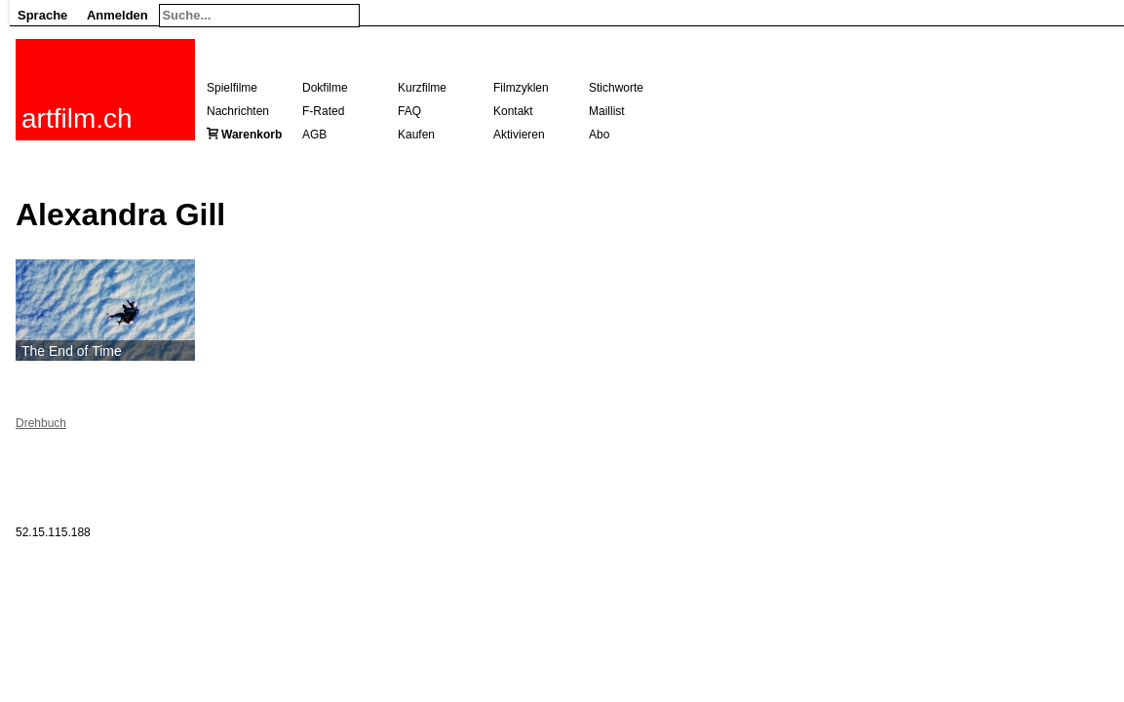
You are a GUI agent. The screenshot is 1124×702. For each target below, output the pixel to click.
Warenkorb (251, 134)
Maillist (607, 111)
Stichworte (616, 88)
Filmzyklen (521, 88)
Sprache (42, 15)
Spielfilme (232, 88)
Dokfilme (325, 88)
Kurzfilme (422, 88)
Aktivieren (519, 134)
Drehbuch (41, 423)
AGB (314, 134)
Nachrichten (238, 111)
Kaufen (416, 134)
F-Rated (323, 111)
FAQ (409, 111)
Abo (599, 134)
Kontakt (513, 111)
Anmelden (117, 15)
